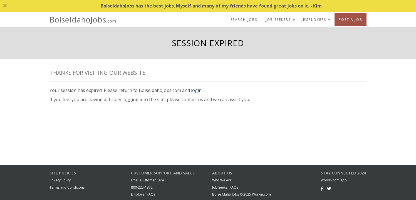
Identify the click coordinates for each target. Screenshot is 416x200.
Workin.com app (334, 180)
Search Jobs (244, 19)
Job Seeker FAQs (225, 187)
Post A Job (350, 19)
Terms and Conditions (67, 187)
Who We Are (222, 180)
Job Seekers (280, 19)
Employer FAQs (143, 194)
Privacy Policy (60, 180)
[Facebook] (322, 189)
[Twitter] (329, 189)
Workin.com (261, 194)
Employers (316, 19)
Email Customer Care (147, 180)
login (196, 90)
